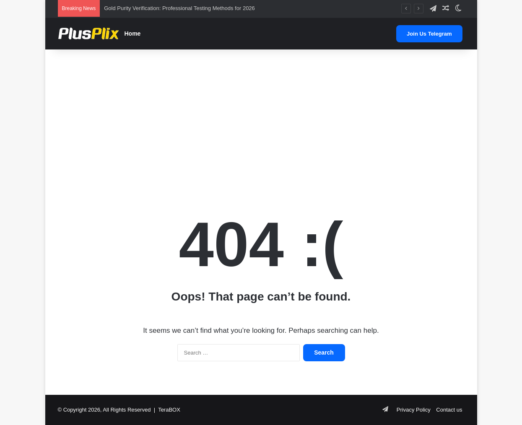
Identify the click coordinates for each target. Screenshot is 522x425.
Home (133, 33)
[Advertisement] (261, 116)
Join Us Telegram (429, 34)
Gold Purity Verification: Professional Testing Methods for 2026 (179, 8)
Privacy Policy (414, 410)
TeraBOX (169, 410)
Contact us (449, 410)
